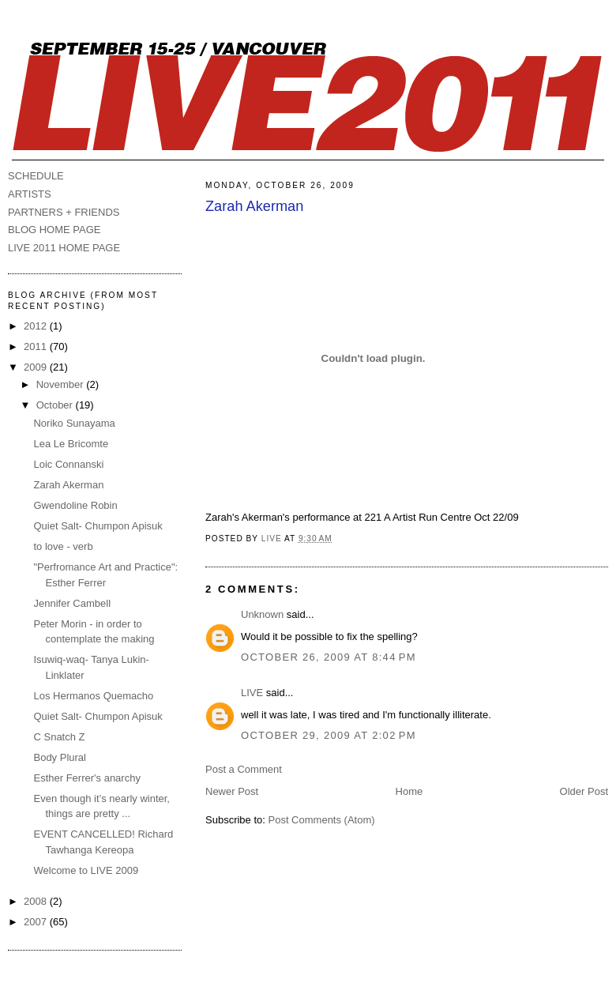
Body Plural (59, 757)
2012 (37, 326)
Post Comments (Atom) (322, 820)
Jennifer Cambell (72, 603)
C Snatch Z (59, 737)
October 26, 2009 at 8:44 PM (328, 657)
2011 (37, 346)
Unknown (262, 614)
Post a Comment (243, 769)
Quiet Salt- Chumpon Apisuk (97, 526)
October (56, 405)
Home (409, 791)
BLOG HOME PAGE (54, 229)
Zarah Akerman (68, 485)
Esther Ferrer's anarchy (86, 778)
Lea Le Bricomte (70, 444)
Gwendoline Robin (75, 505)
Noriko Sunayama (74, 423)
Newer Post (231, 791)
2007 (37, 922)
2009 (37, 367)
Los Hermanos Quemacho (93, 696)
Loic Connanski (68, 464)
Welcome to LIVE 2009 (85, 870)
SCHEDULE (36, 176)
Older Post (584, 791)
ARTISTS (29, 194)
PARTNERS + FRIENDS (63, 212)
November (61, 384)
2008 (37, 901)
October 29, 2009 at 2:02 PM (328, 735)
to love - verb (62, 546)
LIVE (252, 693)
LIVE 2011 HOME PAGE (64, 248)
